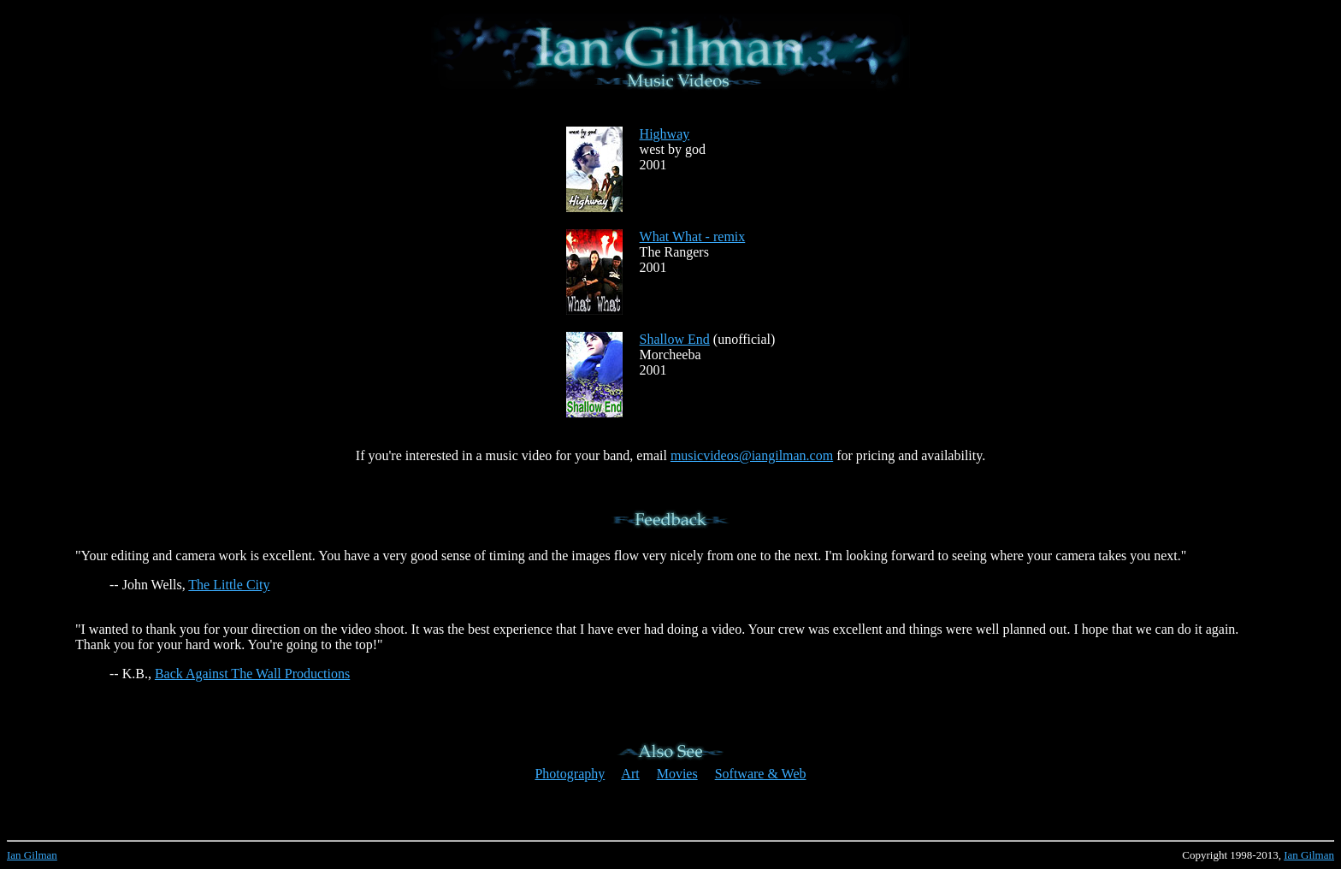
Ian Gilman (32, 854)
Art (630, 773)
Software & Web (760, 773)
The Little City (228, 584)
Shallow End (675, 339)
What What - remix (693, 236)
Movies (677, 773)
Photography (570, 773)
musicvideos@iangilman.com (751, 455)
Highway (665, 134)
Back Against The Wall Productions (252, 673)
